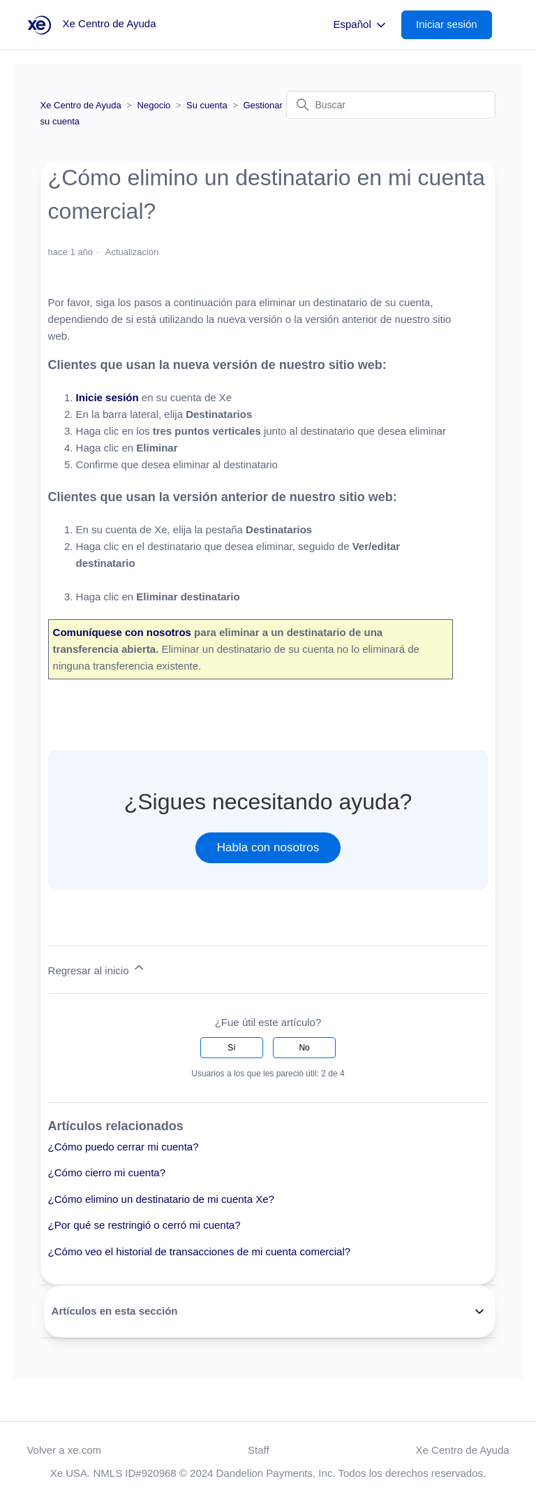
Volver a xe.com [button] (64, 1450)
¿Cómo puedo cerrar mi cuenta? (123, 1147)
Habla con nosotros (268, 847)
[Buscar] (391, 105)
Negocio (154, 105)
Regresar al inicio (97, 968)
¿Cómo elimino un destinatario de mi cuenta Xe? (161, 1199)
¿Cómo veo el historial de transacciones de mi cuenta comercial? (199, 1251)
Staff (258, 1450)
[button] (453, 25)
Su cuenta (207, 105)
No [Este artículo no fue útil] (304, 1048)
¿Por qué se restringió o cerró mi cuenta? (144, 1225)
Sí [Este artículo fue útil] (231, 1048)
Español (361, 25)
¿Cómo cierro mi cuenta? (106, 1172)
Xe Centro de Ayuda (80, 105)
